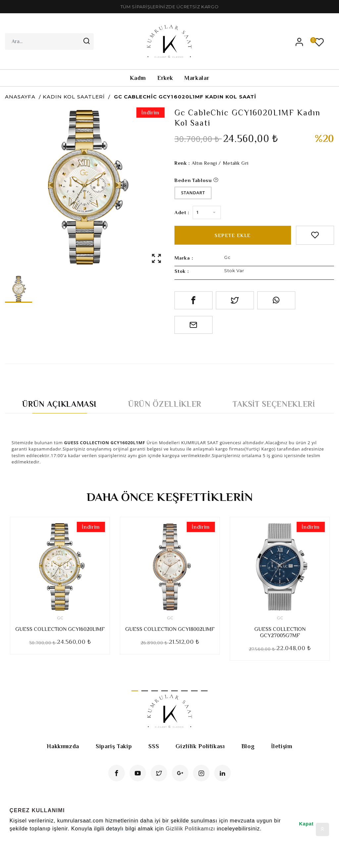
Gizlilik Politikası (199, 746)
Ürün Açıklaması (59, 403)
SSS (153, 746)
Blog (248, 746)
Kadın (138, 78)
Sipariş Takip (114, 746)
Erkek (165, 78)
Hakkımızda (63, 746)
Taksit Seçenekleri (274, 403)
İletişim (281, 746)
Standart (193, 193)
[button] (11, 837)
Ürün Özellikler (164, 403)
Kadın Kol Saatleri (74, 96)
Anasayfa (20, 96)
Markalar (196, 78)
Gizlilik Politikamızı (190, 828)
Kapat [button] (306, 823)
